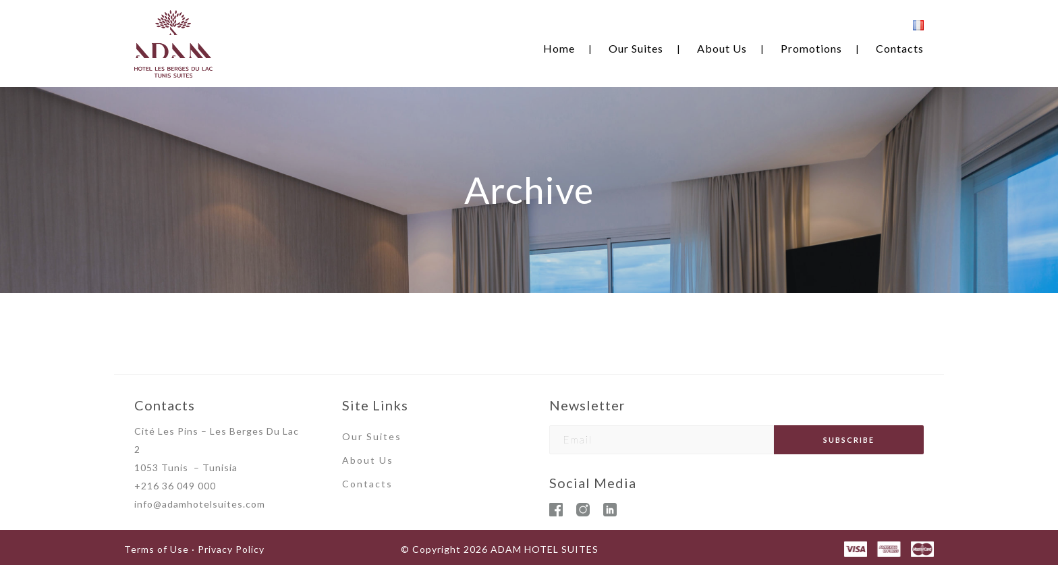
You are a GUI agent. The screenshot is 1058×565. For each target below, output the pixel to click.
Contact (364, 483)
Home (559, 48)
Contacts (900, 48)
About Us (722, 48)
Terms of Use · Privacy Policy (194, 549)
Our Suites (636, 48)
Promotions (811, 48)
